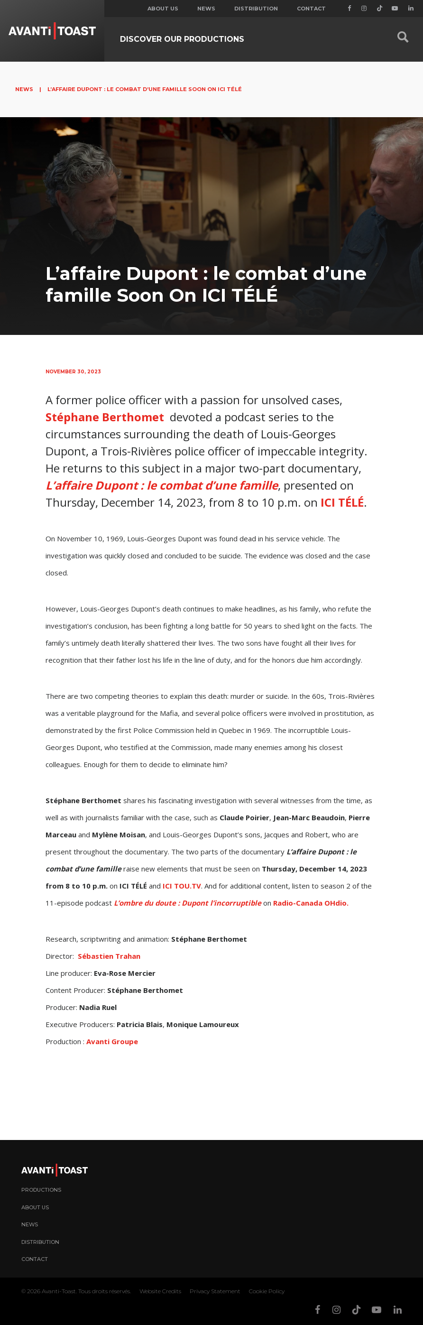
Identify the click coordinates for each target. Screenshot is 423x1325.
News (206, 8)
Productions (41, 1189)
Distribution (256, 8)
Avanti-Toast (59, 1291)
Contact (311, 8)
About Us (35, 1207)
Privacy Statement (215, 1291)
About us (162, 8)
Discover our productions (182, 39)
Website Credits (160, 1291)
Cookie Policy (267, 1291)
